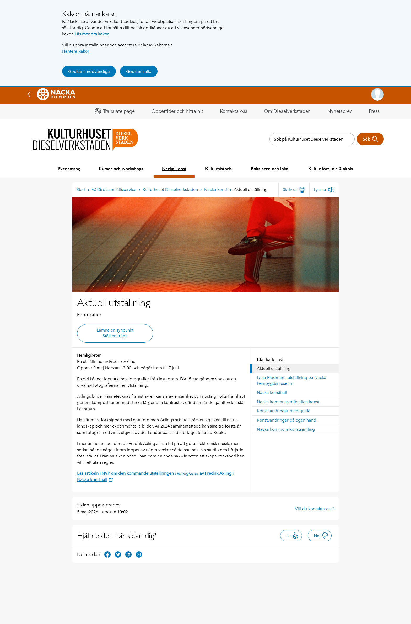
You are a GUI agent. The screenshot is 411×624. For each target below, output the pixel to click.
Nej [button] (321, 535)
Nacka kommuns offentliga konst (288, 401)
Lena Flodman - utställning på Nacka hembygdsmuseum (291, 380)
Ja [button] (292, 535)
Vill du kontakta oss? (314, 508)
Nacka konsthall (272, 392)
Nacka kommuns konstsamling (286, 429)
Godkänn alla (139, 71)
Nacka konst (174, 168)
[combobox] (312, 139)
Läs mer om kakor (92, 33)
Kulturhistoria (218, 168)
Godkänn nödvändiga (89, 71)
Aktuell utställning (274, 368)
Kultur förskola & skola (330, 168)
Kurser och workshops (121, 168)
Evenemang (69, 168)
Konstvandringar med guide (283, 410)
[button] (377, 94)
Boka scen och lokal (270, 168)
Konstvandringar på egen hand (286, 420)
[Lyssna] (324, 189)
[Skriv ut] (294, 189)
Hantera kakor (75, 51)
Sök (370, 139)
